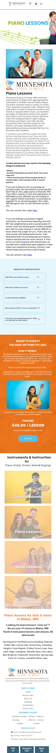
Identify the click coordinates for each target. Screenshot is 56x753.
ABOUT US (28, 699)
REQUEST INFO (28, 695)
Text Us (41, 749)
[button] (30, 3)
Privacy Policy (28, 708)
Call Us (13, 749)
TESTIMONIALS (28, 705)
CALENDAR (28, 702)
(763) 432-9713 (26, 736)
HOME (28, 692)
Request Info (27, 749)
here (35, 210)
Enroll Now (28, 439)
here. (29, 255)
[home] (16, 3)
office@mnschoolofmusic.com (30, 732)
